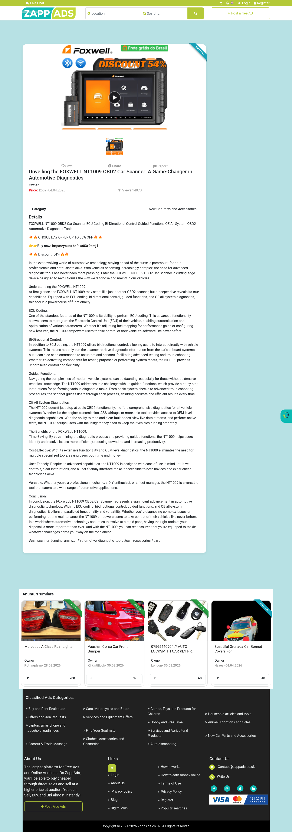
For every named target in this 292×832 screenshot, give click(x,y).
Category (39, 209)
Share (114, 166)
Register (262, 3)
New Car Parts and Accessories (232, 736)
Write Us (219, 777)
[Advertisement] (146, 32)
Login (244, 3)
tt (112, 768)
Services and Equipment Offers (109, 717)
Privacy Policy (170, 792)
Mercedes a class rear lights (48, 646)
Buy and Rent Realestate (46, 709)
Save (67, 166)
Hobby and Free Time (166, 722)
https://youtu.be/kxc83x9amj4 (75, 246)
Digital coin (118, 808)
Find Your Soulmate (100, 731)
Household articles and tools (229, 714)
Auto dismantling (163, 744)
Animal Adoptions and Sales (229, 722)
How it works (169, 767)
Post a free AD (240, 13)
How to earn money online (179, 775)
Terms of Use (169, 783)
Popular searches (172, 808)
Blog (113, 800)
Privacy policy (120, 791)
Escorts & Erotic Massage (47, 744)
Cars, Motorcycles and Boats (107, 709)
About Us (116, 783)
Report (160, 166)
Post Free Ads (53, 807)
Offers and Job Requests (47, 717)
